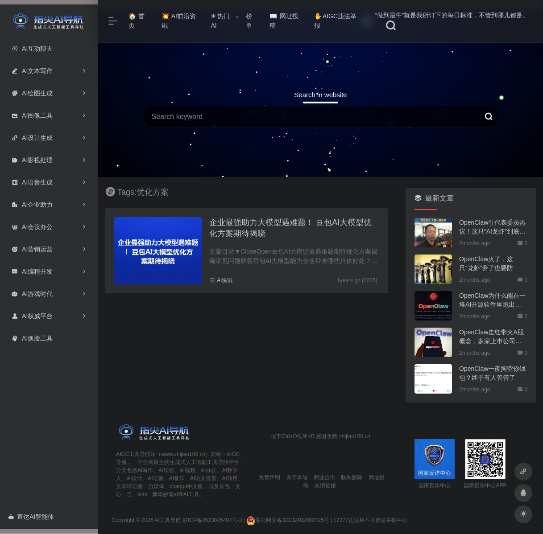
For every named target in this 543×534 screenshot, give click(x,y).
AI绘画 (166, 470)
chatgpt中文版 (186, 486)
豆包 (224, 486)
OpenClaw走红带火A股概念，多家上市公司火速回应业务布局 (491, 337)
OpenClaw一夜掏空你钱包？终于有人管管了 (492, 373)
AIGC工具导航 (133, 454)
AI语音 (155, 478)
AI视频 (187, 470)
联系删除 (351, 477)
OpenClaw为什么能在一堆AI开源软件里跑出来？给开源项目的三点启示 (492, 300)
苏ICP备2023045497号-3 (212, 520)
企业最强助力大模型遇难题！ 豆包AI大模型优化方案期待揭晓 (290, 228)
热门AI (220, 20)
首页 (136, 20)
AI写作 (145, 470)
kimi (142, 494)
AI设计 (134, 478)
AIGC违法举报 (335, 20)
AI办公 (208, 470)
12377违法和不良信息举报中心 (370, 520)
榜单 (249, 20)
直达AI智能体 (31, 516)
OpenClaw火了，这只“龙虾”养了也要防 (486, 263)
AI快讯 (224, 280)
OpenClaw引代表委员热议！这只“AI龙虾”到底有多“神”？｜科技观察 (492, 227)
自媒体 (156, 486)
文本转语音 (129, 486)
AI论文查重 (203, 478)
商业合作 (324, 477)
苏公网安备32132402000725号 (287, 520)
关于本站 (297, 477)
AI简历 (229, 478)
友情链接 (325, 485)
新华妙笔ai (165, 494)
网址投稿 (283, 20)
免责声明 (269, 477)
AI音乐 (177, 478)
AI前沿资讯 (179, 20)
